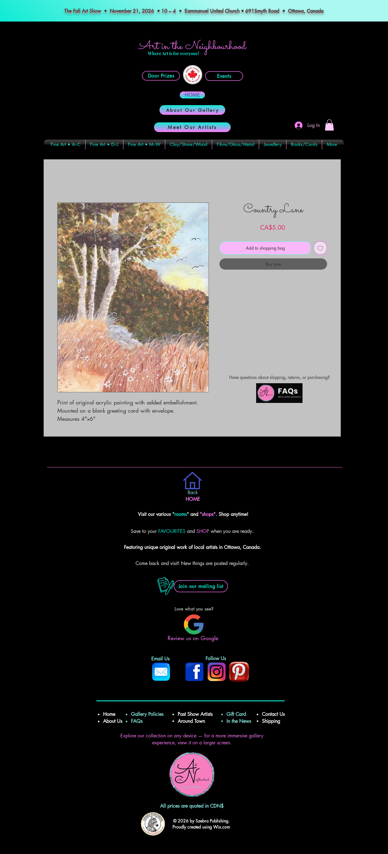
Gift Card (236, 714)
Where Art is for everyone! (173, 53)
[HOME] (192, 94)
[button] (329, 125)
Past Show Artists (195, 714)
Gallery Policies (147, 714)
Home (110, 714)
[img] (279, 402)
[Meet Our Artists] (192, 127)
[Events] (224, 76)
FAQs (139, 721)
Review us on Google (194, 638)
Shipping (272, 721)
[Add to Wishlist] (320, 248)
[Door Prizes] (161, 76)
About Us (112, 721)
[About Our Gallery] (192, 110)
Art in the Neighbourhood (192, 46)
